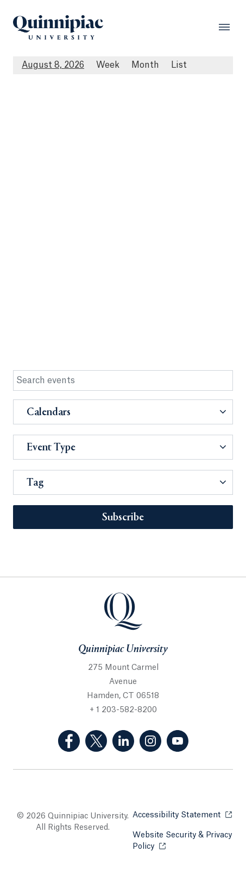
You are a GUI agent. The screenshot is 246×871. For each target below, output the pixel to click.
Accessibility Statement (182, 814)
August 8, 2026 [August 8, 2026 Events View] (53, 65)
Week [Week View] (107, 65)
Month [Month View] (145, 65)
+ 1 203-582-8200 (123, 710)
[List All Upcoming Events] (179, 65)
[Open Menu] (224, 27)
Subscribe (123, 517)
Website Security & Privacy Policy (183, 840)
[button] (123, 411)
